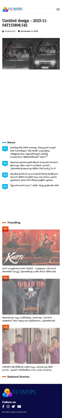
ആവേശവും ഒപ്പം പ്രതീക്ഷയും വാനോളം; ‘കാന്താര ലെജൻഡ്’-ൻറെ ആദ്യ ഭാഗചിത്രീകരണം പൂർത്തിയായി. (28, 319)
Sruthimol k (10, 31)
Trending (13, 222)
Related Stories (18, 376)
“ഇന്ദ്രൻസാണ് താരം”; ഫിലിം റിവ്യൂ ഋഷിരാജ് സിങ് (34, 185)
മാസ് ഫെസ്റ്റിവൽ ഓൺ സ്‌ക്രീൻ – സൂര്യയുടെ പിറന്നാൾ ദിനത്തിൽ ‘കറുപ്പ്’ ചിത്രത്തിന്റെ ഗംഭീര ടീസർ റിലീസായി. (29, 270)
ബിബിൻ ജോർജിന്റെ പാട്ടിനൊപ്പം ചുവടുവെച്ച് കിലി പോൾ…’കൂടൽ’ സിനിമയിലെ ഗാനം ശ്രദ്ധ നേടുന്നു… (27, 368)
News (11, 142)
